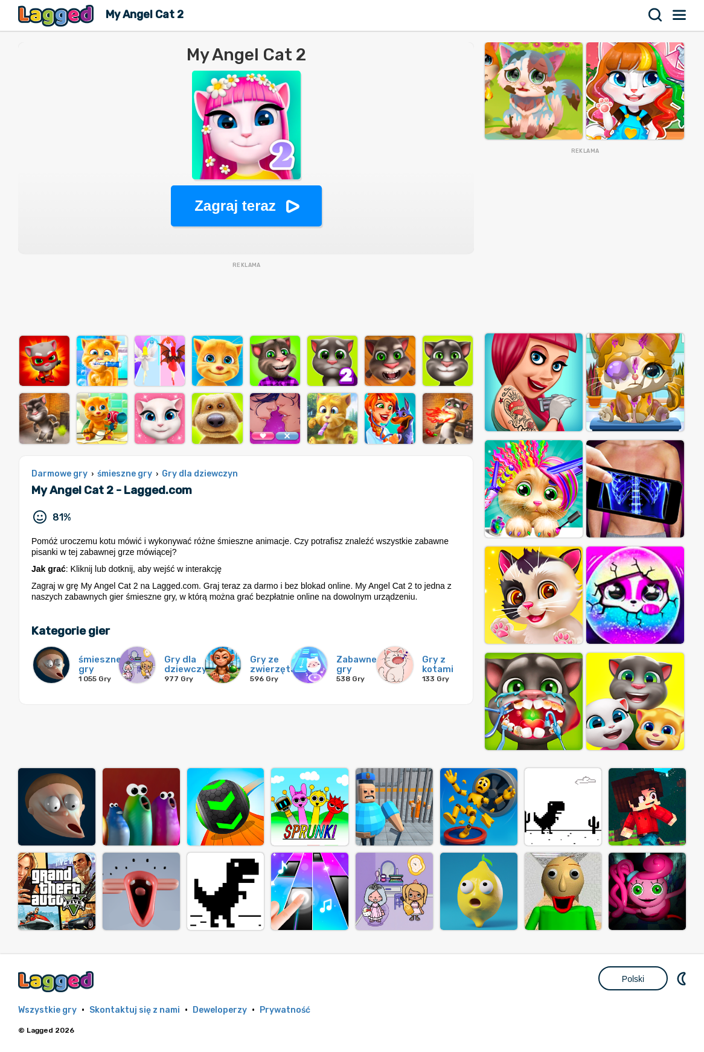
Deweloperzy (220, 1010)
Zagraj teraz (235, 205)
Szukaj (656, 15)
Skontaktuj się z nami (134, 1010)
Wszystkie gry (47, 1010)
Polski (633, 979)
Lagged (57, 15)
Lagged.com (57, 981)
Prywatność (285, 1010)
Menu (680, 15)
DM (683, 978)
